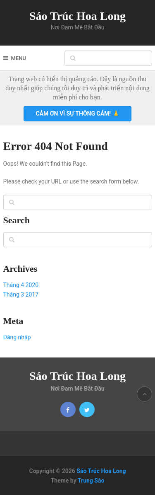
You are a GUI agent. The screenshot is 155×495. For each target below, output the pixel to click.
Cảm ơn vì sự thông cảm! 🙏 (77, 113)
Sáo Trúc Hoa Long (77, 16)
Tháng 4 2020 (21, 285)
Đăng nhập (17, 337)
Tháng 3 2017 (21, 294)
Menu (18, 58)
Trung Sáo (91, 480)
